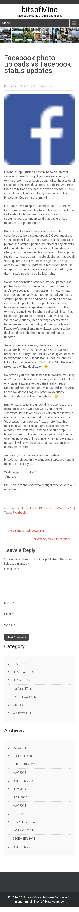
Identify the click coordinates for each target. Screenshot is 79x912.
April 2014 (20, 819)
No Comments (42, 86)
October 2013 (23, 852)
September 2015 (25, 769)
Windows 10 (65, 508)
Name (9, 608)
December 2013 (24, 843)
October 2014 (23, 786)
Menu (6, 23)
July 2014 (19, 794)
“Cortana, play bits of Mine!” (54, 539)
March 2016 (21, 753)
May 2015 (19, 777)
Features (20, 669)
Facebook (19, 512)
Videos (18, 710)
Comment (11, 569)
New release (29, 508)
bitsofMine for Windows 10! (24, 530)
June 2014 (20, 802)
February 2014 (24, 827)
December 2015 (24, 761)
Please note (47, 508)
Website (9, 630)
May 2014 (19, 810)
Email (8, 619)
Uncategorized (24, 702)
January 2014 (23, 835)
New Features (23, 677)
